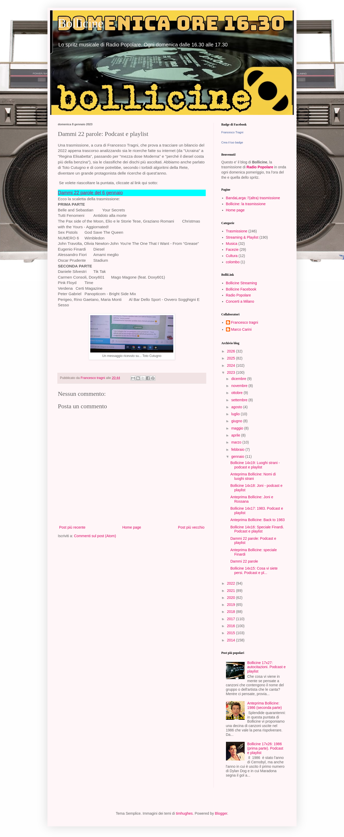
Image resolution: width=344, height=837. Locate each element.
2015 (231, 633)
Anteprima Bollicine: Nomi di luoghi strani (253, 476)
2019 (231, 605)
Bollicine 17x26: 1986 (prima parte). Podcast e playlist (265, 748)
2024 (231, 365)
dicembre (239, 379)
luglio (236, 414)
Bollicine (81, 23)
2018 (231, 612)
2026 (231, 351)
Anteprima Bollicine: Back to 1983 (257, 520)
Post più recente (72, 527)
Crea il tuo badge (232, 142)
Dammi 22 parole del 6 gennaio (90, 192)
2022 (231, 583)
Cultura (232, 256)
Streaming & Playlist (242, 237)
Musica (231, 243)
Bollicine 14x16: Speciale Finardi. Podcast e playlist (257, 529)
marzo (236, 442)
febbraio (238, 449)
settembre (239, 400)
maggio (237, 428)
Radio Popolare (259, 167)
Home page (131, 527)
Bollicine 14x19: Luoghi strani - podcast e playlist (255, 465)
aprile (236, 435)
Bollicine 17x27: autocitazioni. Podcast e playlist (266, 667)
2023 (231, 372)
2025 (231, 358)
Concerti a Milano (240, 301)
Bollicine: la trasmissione (246, 204)
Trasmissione (236, 231)
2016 (231, 626)
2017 (231, 619)
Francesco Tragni (232, 132)
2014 (231, 640)
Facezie (232, 249)
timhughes (184, 813)
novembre (239, 386)
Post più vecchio (191, 527)
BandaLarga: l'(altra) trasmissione (253, 198)
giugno (237, 421)
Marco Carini (241, 329)
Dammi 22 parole (244, 561)
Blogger (221, 813)
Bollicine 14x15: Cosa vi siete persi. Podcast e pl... (254, 570)
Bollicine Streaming (241, 283)
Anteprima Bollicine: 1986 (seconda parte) (264, 705)
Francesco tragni (244, 322)
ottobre (237, 393)
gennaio (238, 456)
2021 (231, 591)
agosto (237, 407)
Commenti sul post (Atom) (95, 536)
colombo (233, 262)
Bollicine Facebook (241, 289)
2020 (231, 598)
